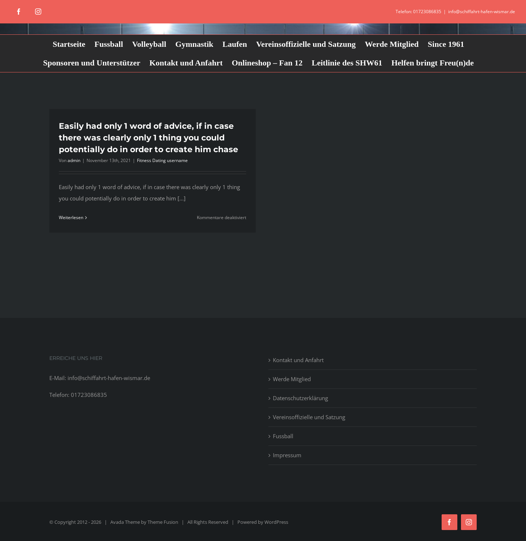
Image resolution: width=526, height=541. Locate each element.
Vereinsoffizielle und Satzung (309, 417)
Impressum (287, 455)
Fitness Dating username (162, 160)
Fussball (283, 436)
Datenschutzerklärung (300, 398)
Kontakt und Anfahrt (298, 360)
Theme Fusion (163, 522)
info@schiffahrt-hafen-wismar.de (481, 11)
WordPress (276, 522)
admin (74, 160)
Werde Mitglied (292, 379)
